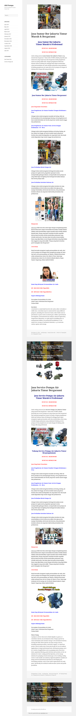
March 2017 (7, 31)
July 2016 (6, 50)
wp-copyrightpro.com (43, 713)
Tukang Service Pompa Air (38, 675)
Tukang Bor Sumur (37, 334)
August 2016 (7, 48)
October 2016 (7, 43)
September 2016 (8, 46)
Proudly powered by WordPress (38, 709)
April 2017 (6, 29)
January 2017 (7, 36)
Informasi (34, 227)
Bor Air (59, 332)
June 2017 (6, 24)
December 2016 (8, 38)
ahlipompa (44, 332)
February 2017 (7, 34)
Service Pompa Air (8, 61)
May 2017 (6, 27)
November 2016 (8, 41)
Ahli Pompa (8, 5)
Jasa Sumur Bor (8, 59)
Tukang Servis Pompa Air (50, 675)
